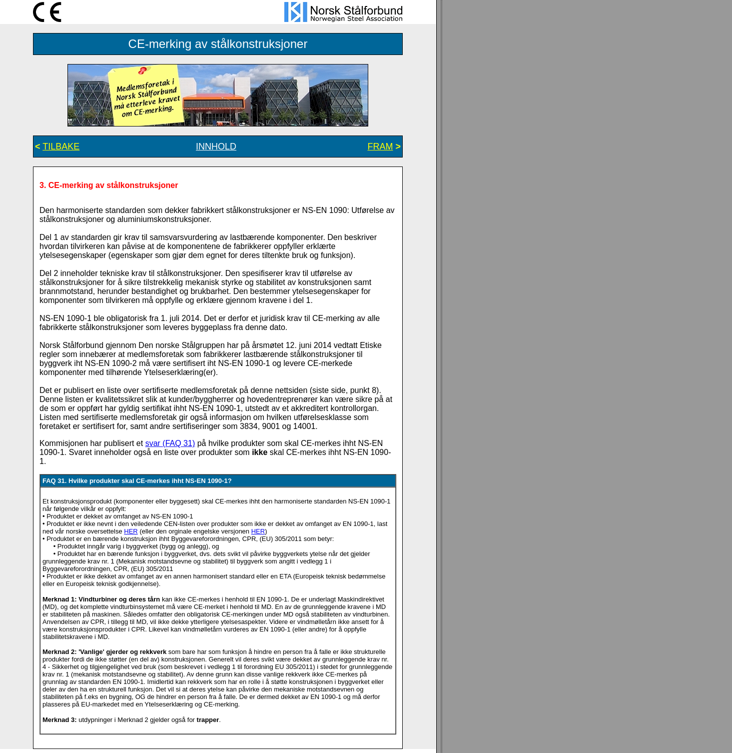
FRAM (380, 147)
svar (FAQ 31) (170, 443)
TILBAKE (60, 147)
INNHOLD (216, 147)
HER (130, 531)
